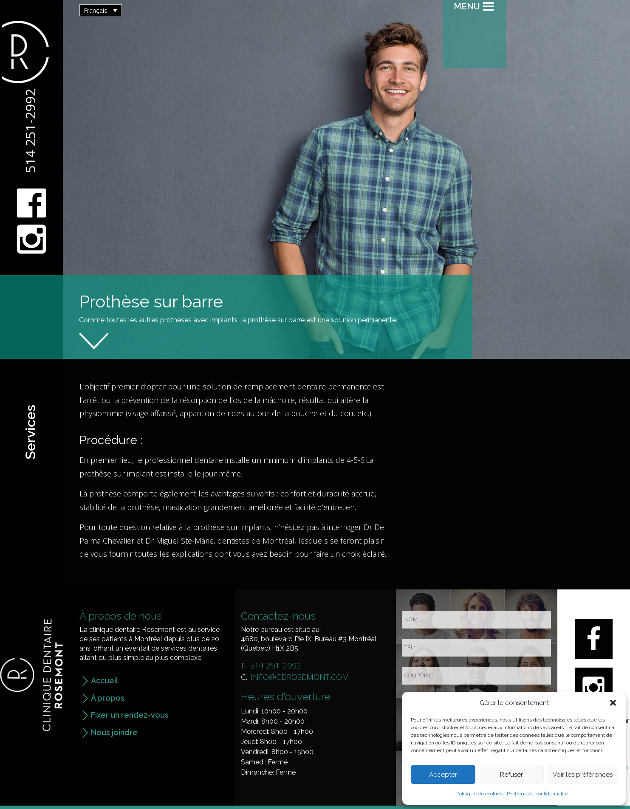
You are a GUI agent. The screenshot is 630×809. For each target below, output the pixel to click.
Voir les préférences (583, 774)
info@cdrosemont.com (300, 676)
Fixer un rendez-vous (130, 714)
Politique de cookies (479, 794)
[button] (613, 703)
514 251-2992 (30, 131)
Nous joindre (114, 732)
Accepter (443, 774)
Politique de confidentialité (537, 794)
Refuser (511, 774)
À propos (107, 697)
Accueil (104, 680)
